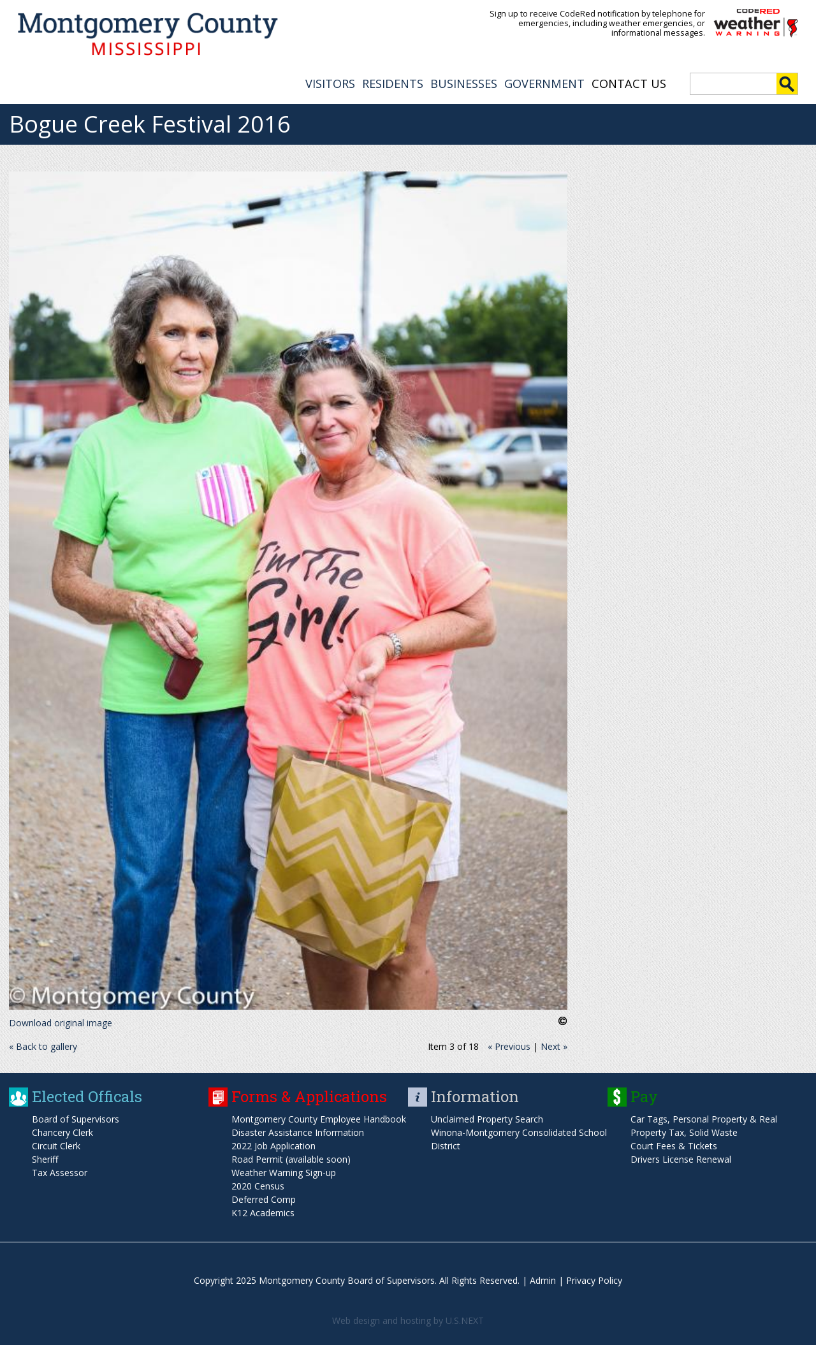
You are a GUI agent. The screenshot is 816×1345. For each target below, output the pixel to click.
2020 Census (257, 1186)
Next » (554, 1046)
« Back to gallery (43, 1046)
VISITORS (330, 83)
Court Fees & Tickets (673, 1146)
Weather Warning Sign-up (283, 1173)
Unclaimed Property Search (487, 1119)
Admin (543, 1280)
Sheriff (45, 1159)
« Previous (509, 1046)
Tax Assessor (59, 1173)
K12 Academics (263, 1213)
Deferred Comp (263, 1199)
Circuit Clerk (56, 1146)
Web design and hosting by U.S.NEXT (408, 1320)
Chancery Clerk (62, 1132)
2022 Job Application (273, 1146)
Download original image (60, 1023)
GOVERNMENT (544, 83)
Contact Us (629, 83)
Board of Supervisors (75, 1119)
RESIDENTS (392, 83)
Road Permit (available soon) (291, 1159)
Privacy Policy (594, 1280)
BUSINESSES (463, 83)
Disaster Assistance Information (297, 1132)
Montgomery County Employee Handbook (318, 1119)
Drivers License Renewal (680, 1159)
